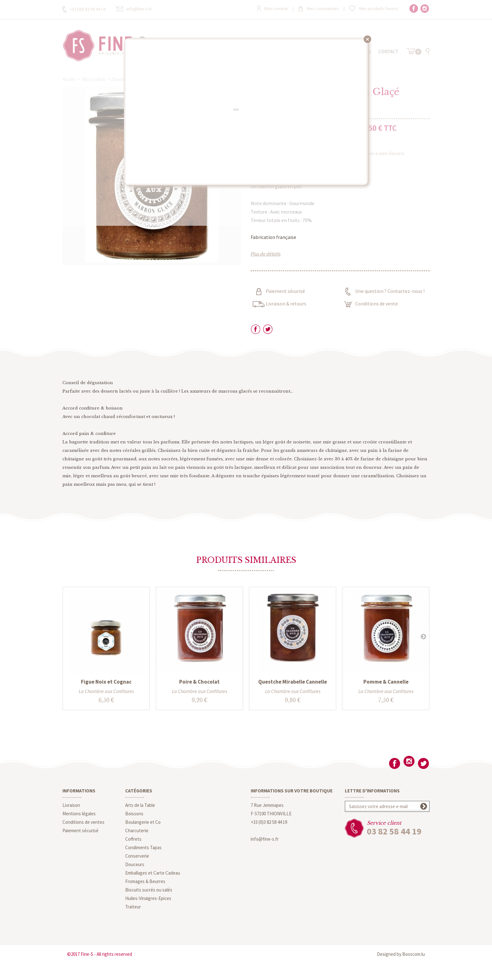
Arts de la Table (140, 805)
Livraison (71, 805)
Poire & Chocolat (199, 681)
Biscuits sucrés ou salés (148, 890)
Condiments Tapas (143, 847)
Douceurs (134, 864)
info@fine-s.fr (265, 839)
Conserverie (137, 856)
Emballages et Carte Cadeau (152, 873)
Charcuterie (136, 830)
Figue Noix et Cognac (106, 681)
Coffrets (133, 839)
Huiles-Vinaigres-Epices (148, 898)
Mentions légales (79, 814)
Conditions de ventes (83, 822)
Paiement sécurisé (80, 830)
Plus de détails (266, 254)
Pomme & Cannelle (386, 681)
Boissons (134, 814)
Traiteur (133, 907)
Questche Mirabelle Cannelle (292, 681)
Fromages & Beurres (145, 881)
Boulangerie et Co (143, 822)
